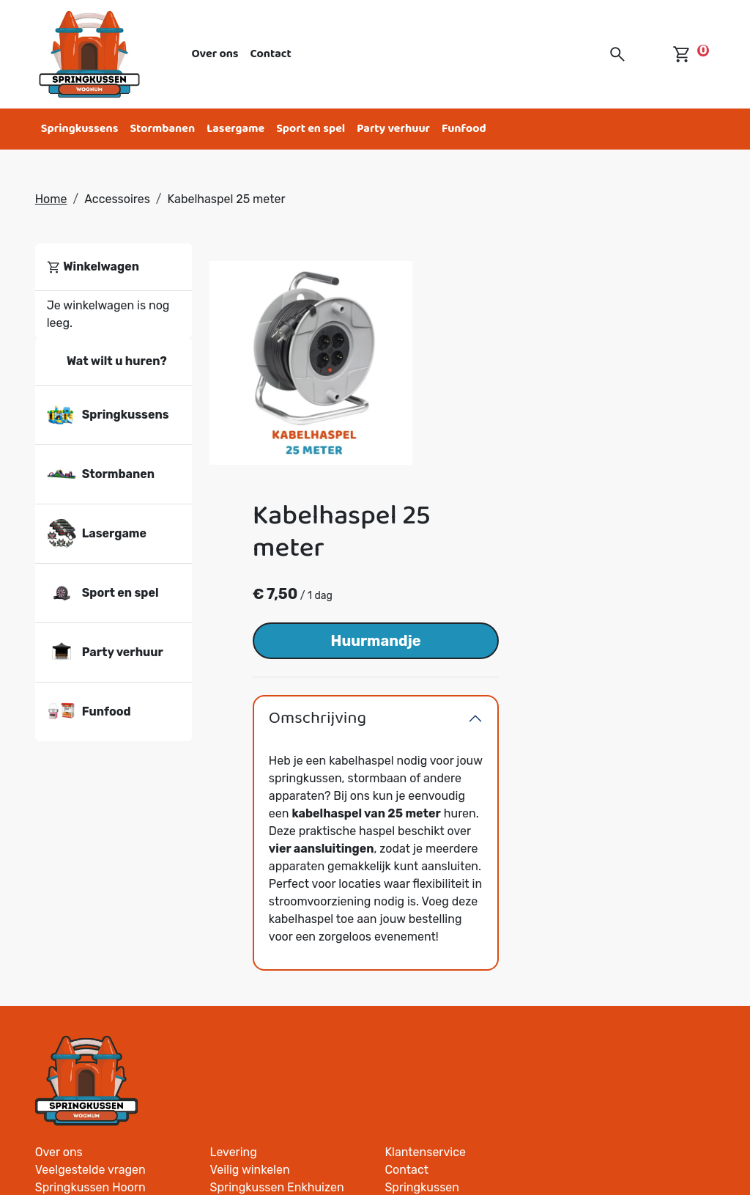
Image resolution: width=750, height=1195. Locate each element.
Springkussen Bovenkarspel (459, 870)
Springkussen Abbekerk (622, 958)
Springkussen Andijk (439, 940)
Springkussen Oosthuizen (453, 1011)
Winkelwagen (93, 267)
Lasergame (235, 129)
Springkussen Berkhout (447, 993)
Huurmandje (593, 402)
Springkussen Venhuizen (451, 975)
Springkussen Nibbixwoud (280, 905)
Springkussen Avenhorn (623, 940)
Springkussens (80, 129)
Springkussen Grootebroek (456, 905)
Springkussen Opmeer (269, 1046)
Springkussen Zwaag (266, 870)
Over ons (215, 54)
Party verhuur (393, 129)
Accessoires (117, 199)
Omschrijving (535, 479)
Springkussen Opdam (616, 923)
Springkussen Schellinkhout (285, 1028)
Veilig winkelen (424, 835)
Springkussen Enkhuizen (451, 852)
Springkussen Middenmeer (281, 993)
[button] (617, 54)
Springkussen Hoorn (264, 852)
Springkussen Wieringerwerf (634, 887)
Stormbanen (163, 129)
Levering (407, 817)
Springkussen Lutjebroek (451, 887)
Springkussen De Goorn (622, 905)
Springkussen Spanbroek (626, 1011)
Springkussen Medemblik (277, 887)
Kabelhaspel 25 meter (227, 199)
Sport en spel (310, 129)
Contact (271, 54)
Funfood (464, 129)
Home (51, 199)
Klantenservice (598, 817)
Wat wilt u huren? (107, 361)
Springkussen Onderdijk (622, 993)
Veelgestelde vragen (264, 835)
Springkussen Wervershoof (631, 975)
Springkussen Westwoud (450, 923)
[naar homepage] (89, 54)
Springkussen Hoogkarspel (456, 958)
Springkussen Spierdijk (620, 1028)
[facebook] (631, 1140)
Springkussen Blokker (268, 1011)
